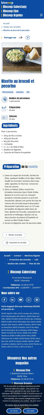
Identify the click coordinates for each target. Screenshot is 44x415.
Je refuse (14, 411)
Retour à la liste (14, 235)
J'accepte (30, 411)
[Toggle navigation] (41, 15)
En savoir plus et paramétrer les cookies (22, 405)
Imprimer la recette (16, 242)
